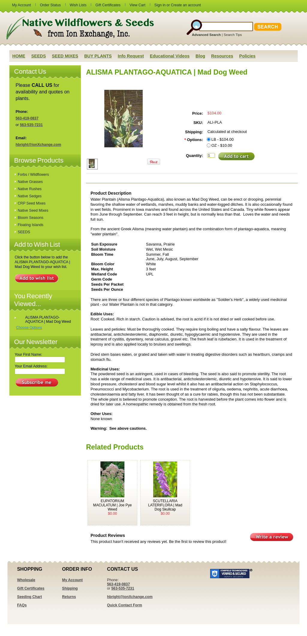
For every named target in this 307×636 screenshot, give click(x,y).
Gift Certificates (108, 5)
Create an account (186, 5)
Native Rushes (30, 189)
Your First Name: (28, 354)
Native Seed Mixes (33, 210)
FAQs (22, 605)
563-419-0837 (27, 118)
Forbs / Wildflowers (33, 174)
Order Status (50, 5)
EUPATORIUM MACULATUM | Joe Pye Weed (112, 505)
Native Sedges (30, 196)
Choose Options (29, 327)
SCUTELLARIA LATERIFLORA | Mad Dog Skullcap (165, 505)
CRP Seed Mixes (32, 203)
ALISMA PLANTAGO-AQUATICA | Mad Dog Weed (48, 319)
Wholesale (26, 580)
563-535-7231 (31, 125)
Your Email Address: (31, 366)
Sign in (159, 5)
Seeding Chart (29, 597)
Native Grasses (30, 182)
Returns (69, 597)
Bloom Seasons (30, 218)
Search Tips (233, 35)
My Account (21, 5)
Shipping (70, 588)
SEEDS (24, 232)
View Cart (137, 5)
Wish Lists (78, 5)
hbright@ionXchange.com (38, 145)
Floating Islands (30, 225)
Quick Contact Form (124, 605)
